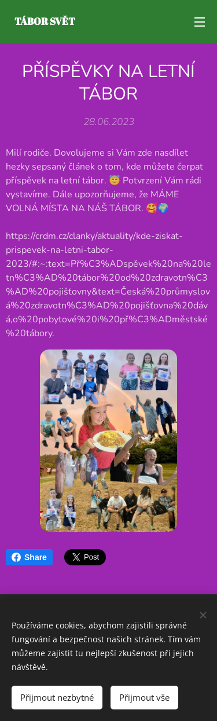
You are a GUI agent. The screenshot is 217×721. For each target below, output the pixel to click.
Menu (199, 22)
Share (29, 557)
